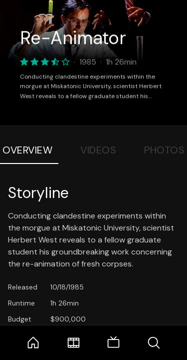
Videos (98, 150)
